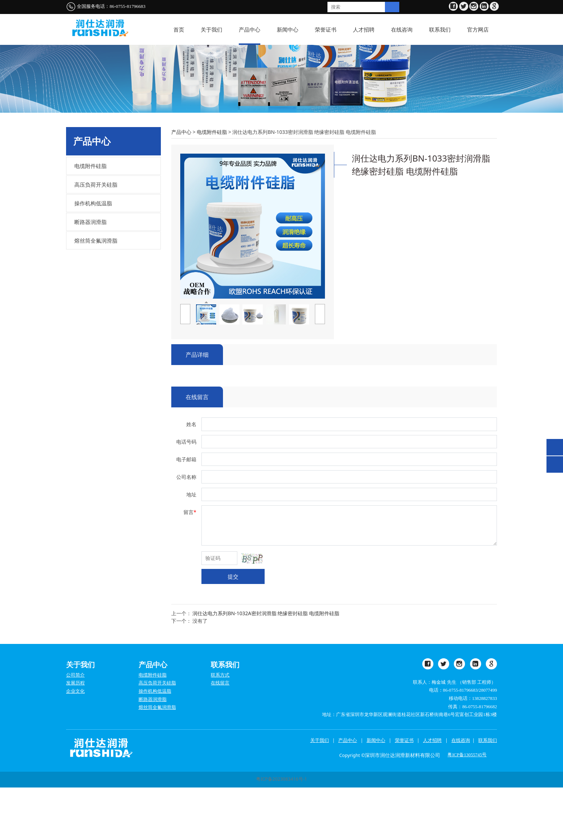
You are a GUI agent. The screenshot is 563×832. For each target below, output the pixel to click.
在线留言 (197, 441)
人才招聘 (363, 29)
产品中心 (249, 29)
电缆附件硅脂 (90, 210)
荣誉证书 (325, 29)
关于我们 (211, 29)
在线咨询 (402, 29)
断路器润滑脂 (90, 266)
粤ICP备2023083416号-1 (281, 824)
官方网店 (478, 29)
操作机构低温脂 (93, 248)
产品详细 (197, 399)
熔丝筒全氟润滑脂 (95, 285)
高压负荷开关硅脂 (95, 229)
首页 (178, 29)
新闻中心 (287, 29)
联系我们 (440, 29)
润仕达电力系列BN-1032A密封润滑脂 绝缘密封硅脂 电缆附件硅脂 (265, 657)
